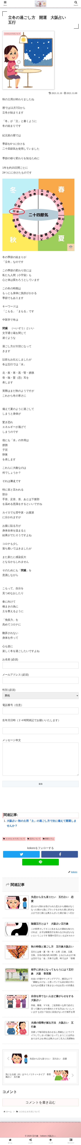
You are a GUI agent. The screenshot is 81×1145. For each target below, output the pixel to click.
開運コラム (48, 845)
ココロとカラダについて (14, 845)
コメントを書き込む (40, 1108)
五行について (33, 845)
